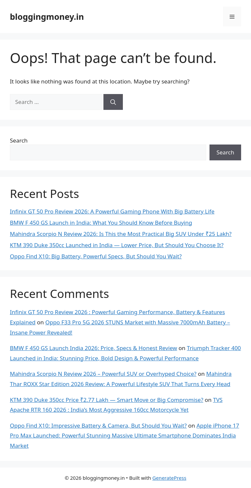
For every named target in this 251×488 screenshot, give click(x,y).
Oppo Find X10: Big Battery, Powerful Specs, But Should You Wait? (96, 256)
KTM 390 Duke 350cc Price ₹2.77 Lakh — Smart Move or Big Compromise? (106, 400)
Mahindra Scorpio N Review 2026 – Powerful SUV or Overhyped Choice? (103, 373)
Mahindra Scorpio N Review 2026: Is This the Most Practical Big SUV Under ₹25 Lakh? (121, 234)
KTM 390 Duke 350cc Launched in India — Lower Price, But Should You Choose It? (117, 245)
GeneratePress (169, 477)
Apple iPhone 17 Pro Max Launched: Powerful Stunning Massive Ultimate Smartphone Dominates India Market (124, 435)
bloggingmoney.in (47, 16)
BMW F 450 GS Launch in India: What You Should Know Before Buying (101, 222)
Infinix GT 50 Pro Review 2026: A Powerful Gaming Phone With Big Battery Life (112, 211)
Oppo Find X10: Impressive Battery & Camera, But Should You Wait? (98, 425)
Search (19, 140)
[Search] (113, 102)
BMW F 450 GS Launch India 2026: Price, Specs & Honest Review (93, 348)
